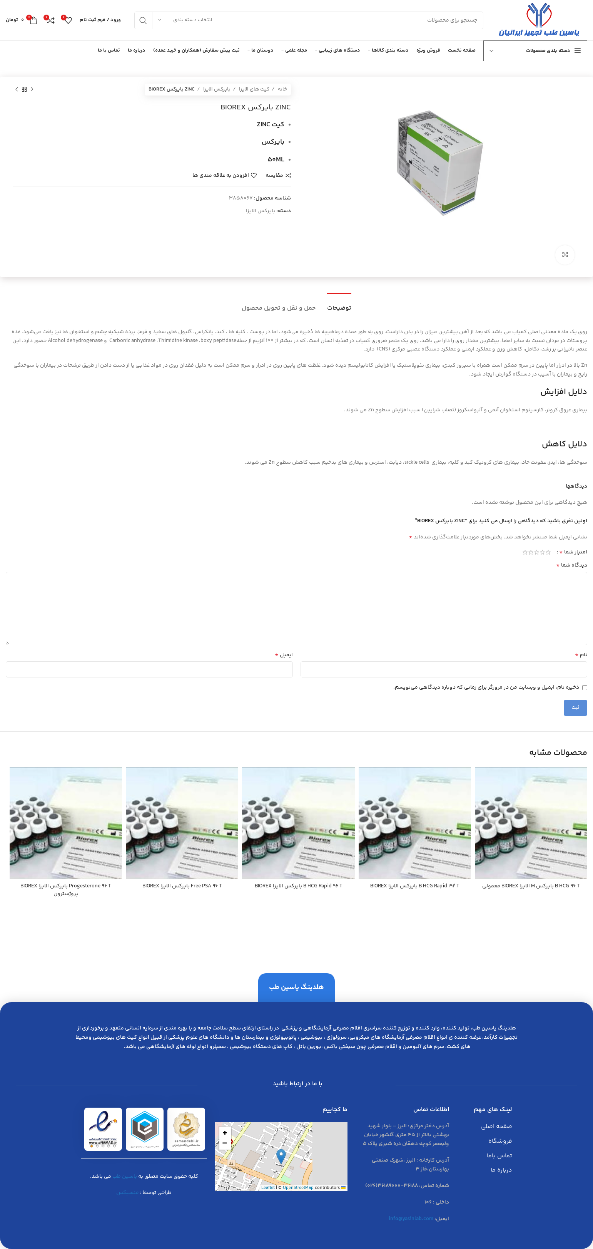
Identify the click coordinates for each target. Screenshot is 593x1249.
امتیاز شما (573, 552)
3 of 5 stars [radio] (537, 552)
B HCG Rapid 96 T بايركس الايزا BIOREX (298, 886)
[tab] (339, 304)
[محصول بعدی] (16, 90)
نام (581, 655)
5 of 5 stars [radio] (525, 552)
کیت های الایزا (253, 89)
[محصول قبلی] (32, 90)
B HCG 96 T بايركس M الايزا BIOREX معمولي (531, 886)
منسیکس (127, 1193)
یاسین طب (124, 1176)
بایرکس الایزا (216, 89)
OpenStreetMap (298, 1188)
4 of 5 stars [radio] (531, 552)
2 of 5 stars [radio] (542, 552)
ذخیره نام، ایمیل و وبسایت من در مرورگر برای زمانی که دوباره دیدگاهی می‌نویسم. (486, 687)
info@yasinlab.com (411, 1219)
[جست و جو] (308, 20)
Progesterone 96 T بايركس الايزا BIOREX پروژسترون (65, 890)
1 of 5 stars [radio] (548, 552)
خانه (282, 89)
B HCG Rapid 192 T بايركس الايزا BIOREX (414, 886)
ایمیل (284, 655)
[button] (281, 1157)
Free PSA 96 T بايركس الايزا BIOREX (182, 886)
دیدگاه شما (571, 565)
